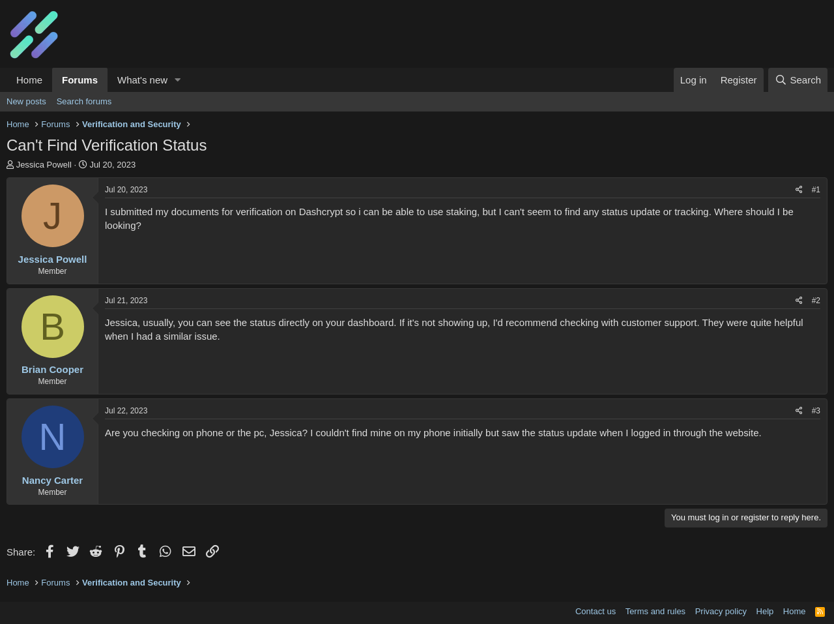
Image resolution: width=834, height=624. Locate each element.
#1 (816, 189)
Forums (80, 79)
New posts (26, 101)
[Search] (797, 80)
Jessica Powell (44, 165)
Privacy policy (721, 611)
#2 (816, 300)
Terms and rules (655, 611)
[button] (178, 80)
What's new (142, 79)
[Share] (799, 190)
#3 (816, 410)
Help (765, 611)
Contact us (595, 611)
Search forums (84, 101)
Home (29, 79)
